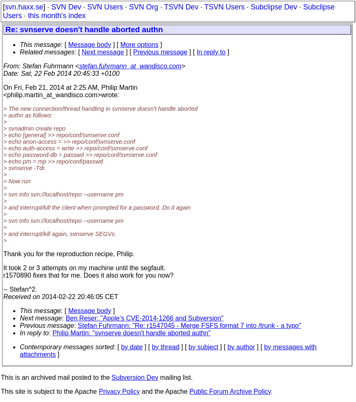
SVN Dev (66, 7)
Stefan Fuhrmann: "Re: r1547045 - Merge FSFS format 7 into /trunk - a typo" (189, 325)
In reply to (211, 52)
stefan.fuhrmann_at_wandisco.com (130, 66)
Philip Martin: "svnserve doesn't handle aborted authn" (131, 333)
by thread (165, 347)
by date (131, 347)
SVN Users (105, 7)
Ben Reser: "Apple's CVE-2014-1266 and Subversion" (145, 318)
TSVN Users (224, 7)
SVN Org (143, 7)
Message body (89, 44)
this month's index (57, 16)
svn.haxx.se (24, 7)
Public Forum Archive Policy (230, 391)
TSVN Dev (181, 7)
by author (241, 347)
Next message (103, 52)
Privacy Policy (119, 391)
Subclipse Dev (274, 7)
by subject (203, 347)
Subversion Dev (135, 377)
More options (139, 44)
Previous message (160, 52)
